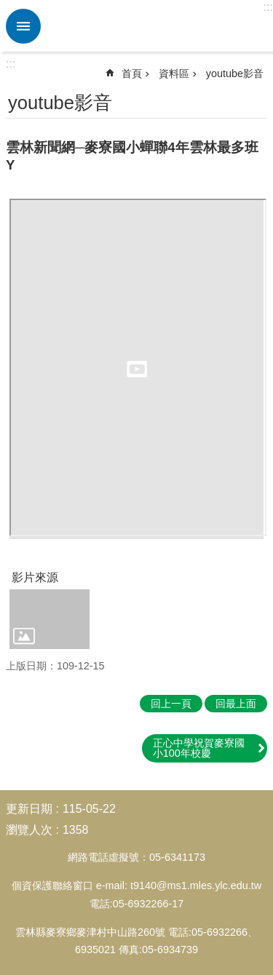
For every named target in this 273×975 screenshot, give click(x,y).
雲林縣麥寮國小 (154, 26)
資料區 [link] (174, 73)
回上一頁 (171, 703)
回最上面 (235, 703)
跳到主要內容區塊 (7, 7)
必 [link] (23, 26)
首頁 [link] (132, 73)
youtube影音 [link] (235, 73)
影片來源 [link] (35, 577)
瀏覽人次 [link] (29, 830)
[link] (49, 619)
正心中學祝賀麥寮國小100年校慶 (199, 748)
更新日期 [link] (29, 809)
